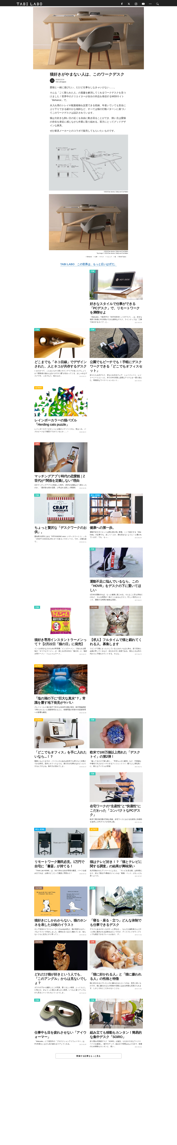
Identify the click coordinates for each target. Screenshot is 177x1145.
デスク (102, 258)
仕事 (96, 258)
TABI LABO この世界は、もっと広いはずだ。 (88, 265)
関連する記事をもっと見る (88, 1057)
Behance (89, 258)
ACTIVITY (38, 389)
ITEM (92, 272)
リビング (109, 258)
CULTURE (94, 608)
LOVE (37, 445)
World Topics (122, 258)
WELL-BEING (95, 496)
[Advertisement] (88, 1108)
